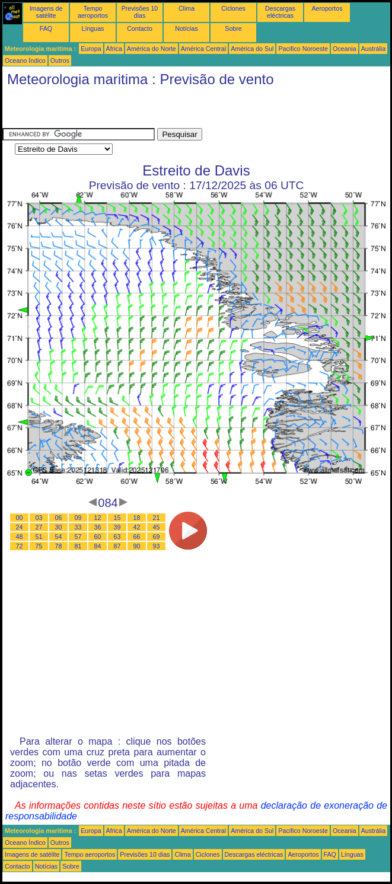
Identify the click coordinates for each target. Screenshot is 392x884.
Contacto (139, 28)
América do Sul (252, 48)
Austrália (373, 48)
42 (137, 527)
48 (19, 536)
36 (97, 527)
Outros (59, 60)
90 (137, 546)
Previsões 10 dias (140, 12)
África (114, 48)
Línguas (93, 28)
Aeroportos (326, 8)
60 (97, 536)
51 (39, 536)
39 (117, 527)
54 (58, 536)
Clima (187, 8)
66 (137, 536)
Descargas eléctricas (280, 12)
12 (97, 517)
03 (39, 517)
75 (39, 546)
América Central (203, 48)
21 (156, 517)
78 (58, 546)
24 (19, 527)
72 (19, 546)
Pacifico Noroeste (303, 48)
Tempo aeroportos (93, 12)
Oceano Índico (25, 60)
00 (19, 517)
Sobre (233, 28)
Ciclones (233, 8)
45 (156, 527)
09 (78, 517)
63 (117, 536)
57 (78, 536)
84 (97, 546)
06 (58, 517)
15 (117, 517)
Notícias (186, 28)
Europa (91, 48)
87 (117, 546)
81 (78, 546)
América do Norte (151, 48)
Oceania (344, 48)
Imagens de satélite (46, 12)
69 (156, 536)
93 (156, 546)
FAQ (46, 28)
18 (137, 517)
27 (39, 527)
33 (78, 527)
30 (58, 527)
